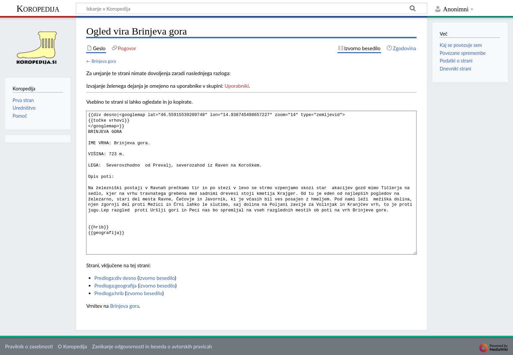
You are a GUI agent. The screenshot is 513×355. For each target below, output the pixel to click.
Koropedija (37, 8)
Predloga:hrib (109, 293)
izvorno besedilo (157, 278)
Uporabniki (237, 86)
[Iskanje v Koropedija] (251, 8)
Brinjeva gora (103, 61)
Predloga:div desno (115, 278)
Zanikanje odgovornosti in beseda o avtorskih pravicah (152, 346)
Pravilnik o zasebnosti (29, 346)
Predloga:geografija (115, 286)
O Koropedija (72, 346)
